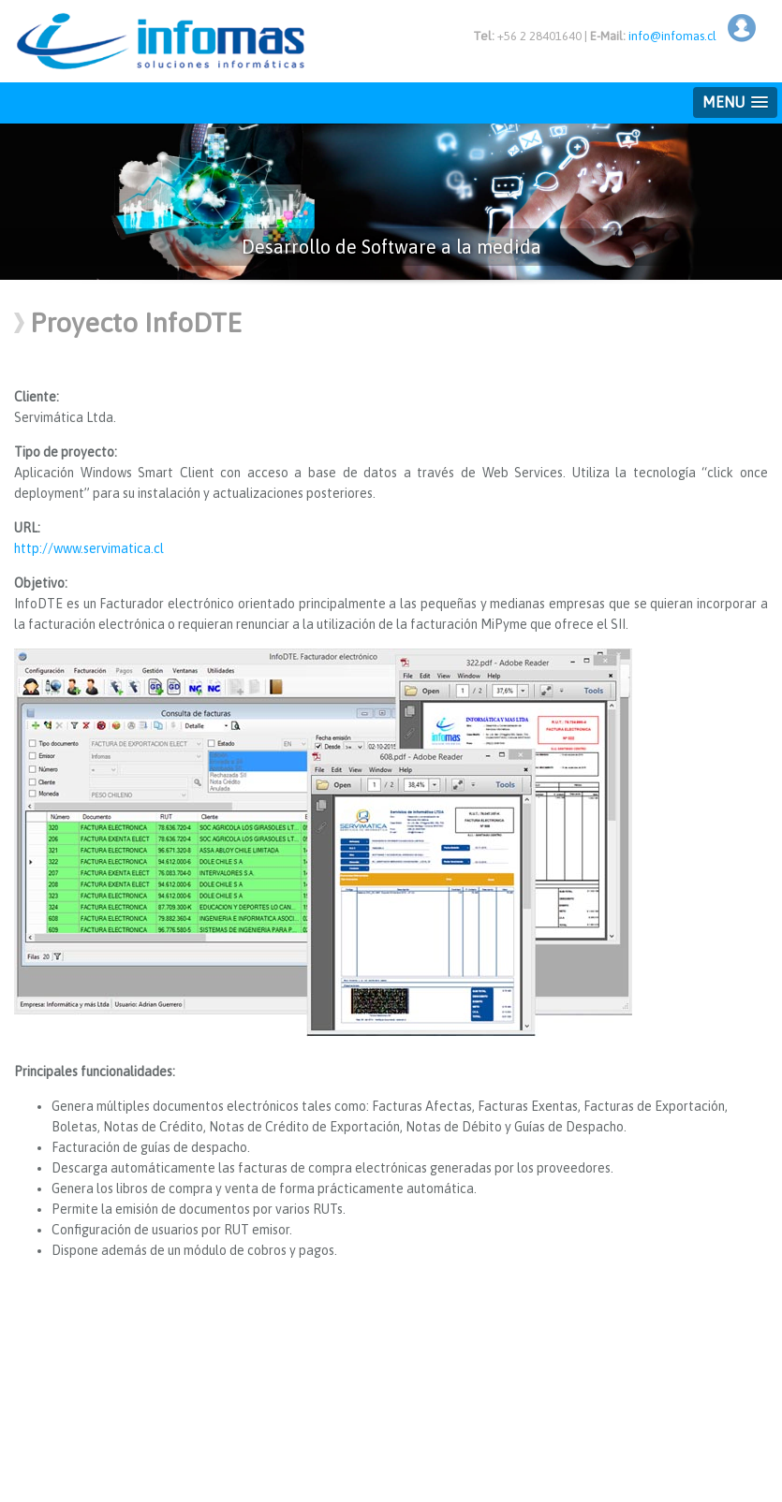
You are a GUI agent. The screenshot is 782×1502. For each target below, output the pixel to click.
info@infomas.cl (672, 36)
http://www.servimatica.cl (89, 548)
